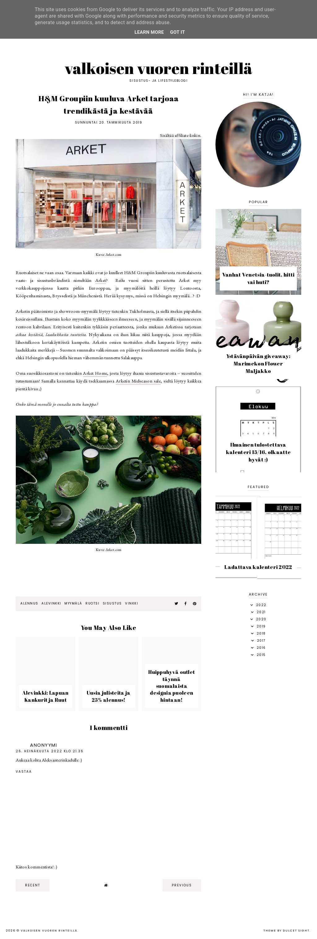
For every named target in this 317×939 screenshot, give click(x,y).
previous (182, 885)
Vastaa (24, 771)
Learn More (149, 32)
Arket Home (95, 373)
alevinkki (51, 603)
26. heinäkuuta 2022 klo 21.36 (50, 751)
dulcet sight (296, 930)
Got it (177, 32)
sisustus (112, 603)
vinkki (131, 603)
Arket (100, 280)
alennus (29, 603)
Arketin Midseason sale (138, 381)
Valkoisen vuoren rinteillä (159, 68)
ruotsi (92, 603)
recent (32, 885)
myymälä (73, 603)
